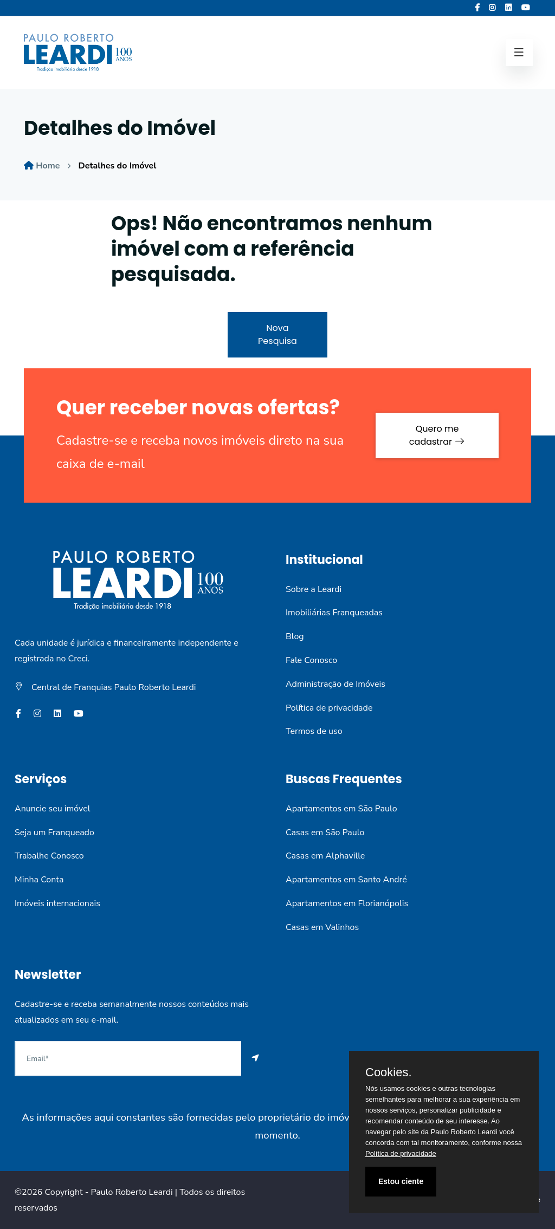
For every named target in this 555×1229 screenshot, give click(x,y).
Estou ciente (400, 1181)
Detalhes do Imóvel (118, 166)
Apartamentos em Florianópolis (347, 903)
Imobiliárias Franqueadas (334, 613)
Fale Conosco (311, 660)
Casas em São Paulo (325, 832)
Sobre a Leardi (313, 589)
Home (48, 166)
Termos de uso (314, 731)
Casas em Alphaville (325, 856)
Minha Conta (39, 880)
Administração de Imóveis (335, 684)
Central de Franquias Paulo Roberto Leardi (113, 687)
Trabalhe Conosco (49, 856)
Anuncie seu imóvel (52, 809)
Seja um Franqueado (54, 832)
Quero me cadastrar (437, 435)
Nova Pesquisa (277, 334)
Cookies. (388, 1072)
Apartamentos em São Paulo (341, 809)
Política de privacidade (329, 708)
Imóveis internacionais (57, 903)
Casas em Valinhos (322, 927)
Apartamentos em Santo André (346, 880)
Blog (295, 636)
